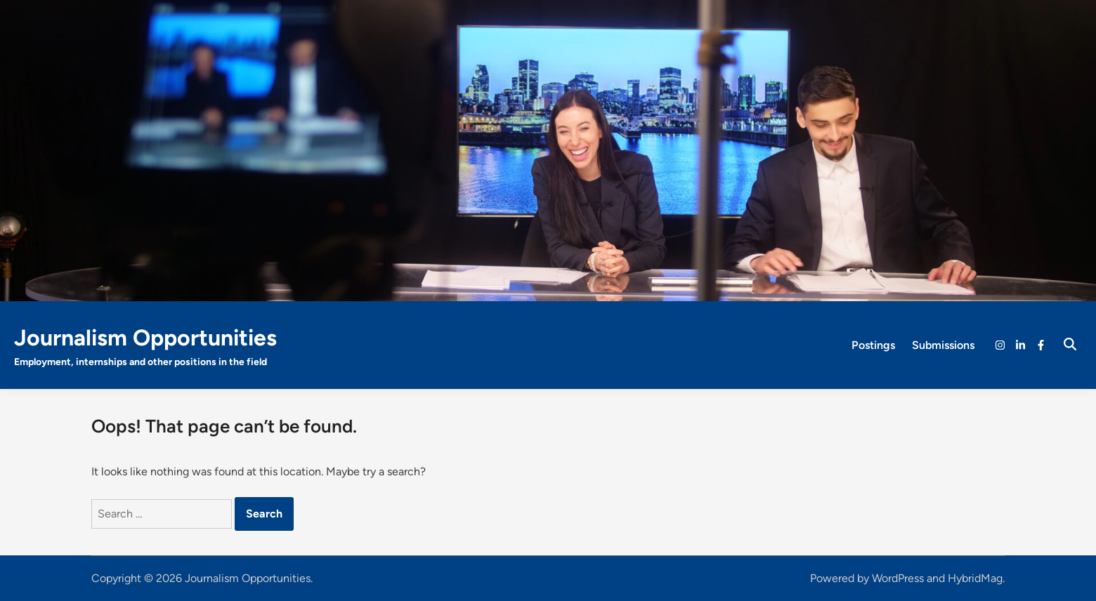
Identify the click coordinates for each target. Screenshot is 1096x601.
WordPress (898, 578)
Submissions (943, 345)
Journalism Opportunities (145, 337)
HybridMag (975, 578)
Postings (873, 345)
